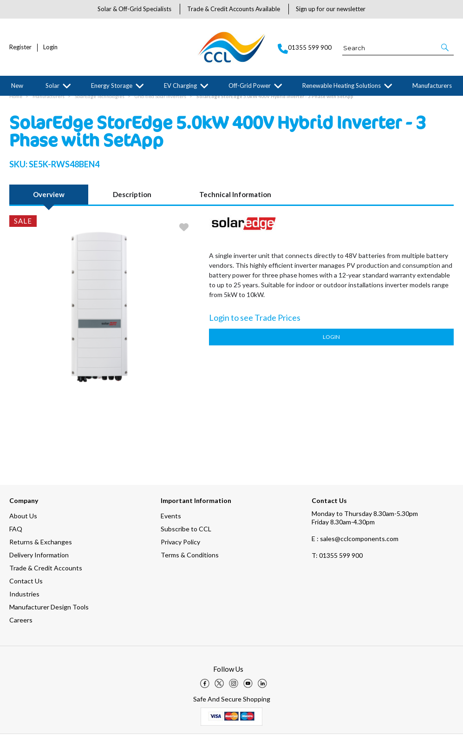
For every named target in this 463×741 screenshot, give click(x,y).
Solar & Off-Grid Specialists (134, 9)
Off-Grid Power (249, 85)
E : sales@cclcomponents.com (355, 545)
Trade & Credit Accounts (45, 575)
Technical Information (235, 201)
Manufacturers (432, 85)
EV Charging (180, 85)
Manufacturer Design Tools (49, 614)
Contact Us (26, 588)
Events (171, 523)
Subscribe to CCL (186, 536)
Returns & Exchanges (40, 549)
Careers (21, 627)
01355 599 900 (337, 562)
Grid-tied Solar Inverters (160, 103)
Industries (24, 601)
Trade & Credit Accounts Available (233, 9)
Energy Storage (111, 85)
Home (15, 103)
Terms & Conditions (190, 562)
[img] (204, 690)
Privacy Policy (180, 549)
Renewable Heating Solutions (341, 85)
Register (20, 47)
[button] (445, 47)
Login (50, 47)
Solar (52, 85)
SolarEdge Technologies (99, 103)
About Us (23, 523)
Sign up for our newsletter (330, 9)
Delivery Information (39, 562)
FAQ (15, 536)
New (17, 85)
